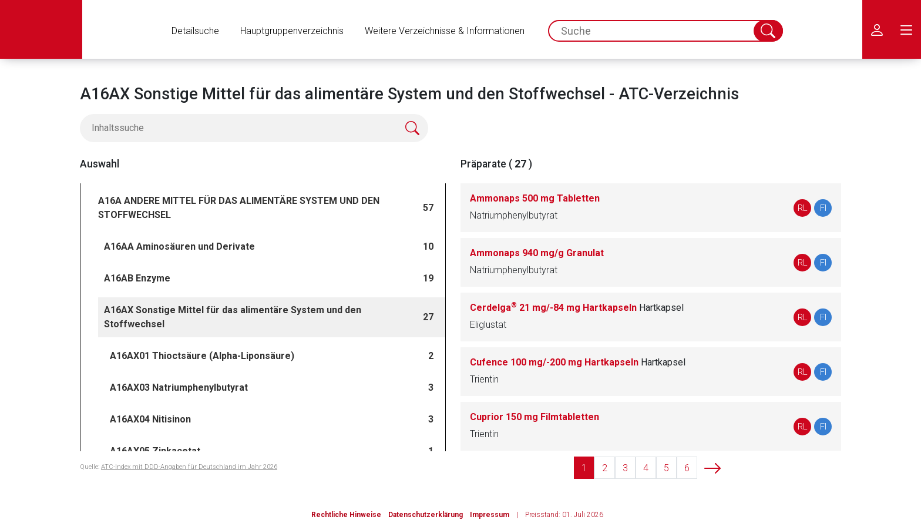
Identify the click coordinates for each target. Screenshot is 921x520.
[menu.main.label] (906, 29)
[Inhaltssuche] (254, 128)
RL (803, 208)
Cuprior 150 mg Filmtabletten (534, 416)
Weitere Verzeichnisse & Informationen (445, 30)
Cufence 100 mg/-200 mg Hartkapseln (577, 362)
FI (823, 208)
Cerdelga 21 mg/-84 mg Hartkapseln (577, 307)
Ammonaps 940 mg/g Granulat (537, 253)
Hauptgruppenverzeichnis (292, 30)
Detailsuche (195, 30)
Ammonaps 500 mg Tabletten (535, 198)
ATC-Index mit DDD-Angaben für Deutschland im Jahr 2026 (189, 467)
